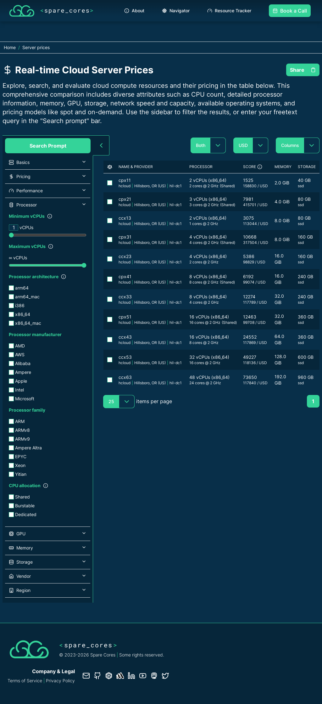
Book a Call (290, 11)
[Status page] (120, 675)
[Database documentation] (109, 675)
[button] (47, 162)
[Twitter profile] (165, 675)
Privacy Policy (60, 680)
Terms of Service (25, 680)
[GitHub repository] (97, 675)
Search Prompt (48, 146)
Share (303, 70)
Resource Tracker (229, 10)
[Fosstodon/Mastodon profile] (154, 675)
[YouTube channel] (143, 675)
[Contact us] (86, 675)
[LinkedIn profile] (131, 675)
